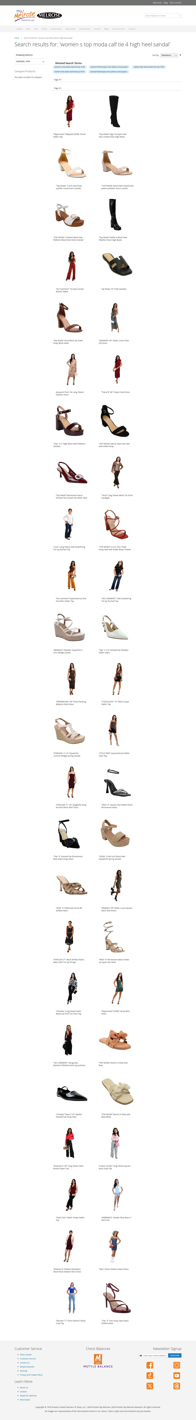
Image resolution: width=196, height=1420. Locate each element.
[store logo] (39, 18)
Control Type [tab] (23, 64)
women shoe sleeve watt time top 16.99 (69, 74)
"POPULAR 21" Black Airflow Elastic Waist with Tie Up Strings (68, 963)
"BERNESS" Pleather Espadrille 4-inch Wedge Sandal (68, 654)
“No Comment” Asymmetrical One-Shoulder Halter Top (71, 602)
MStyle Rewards (27, 1366)
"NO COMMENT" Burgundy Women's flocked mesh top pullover (69, 1066)
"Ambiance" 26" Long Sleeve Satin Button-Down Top (68, 1169)
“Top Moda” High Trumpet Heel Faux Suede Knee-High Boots (113, 138)
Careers (23, 1391)
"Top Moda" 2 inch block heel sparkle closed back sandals (69, 189)
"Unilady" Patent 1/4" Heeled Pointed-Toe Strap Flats (69, 1118)
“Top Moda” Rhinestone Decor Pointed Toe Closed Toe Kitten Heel (71, 499)
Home (17, 41)
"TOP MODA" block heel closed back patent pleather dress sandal (117, 189)
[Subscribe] (174, 1355)
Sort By (155, 58)
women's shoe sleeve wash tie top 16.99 (70, 69)
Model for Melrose (28, 1395)
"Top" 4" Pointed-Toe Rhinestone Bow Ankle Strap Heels (67, 860)
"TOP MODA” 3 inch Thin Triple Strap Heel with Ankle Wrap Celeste (115, 550)
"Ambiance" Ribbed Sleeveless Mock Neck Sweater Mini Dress (67, 1273)
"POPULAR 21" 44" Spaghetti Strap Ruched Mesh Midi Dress (71, 808)
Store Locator (175, 2)
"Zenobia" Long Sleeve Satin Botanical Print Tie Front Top (68, 1015)
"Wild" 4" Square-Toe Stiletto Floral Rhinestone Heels (116, 808)
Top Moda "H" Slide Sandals (113, 291)
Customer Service (28, 1358)
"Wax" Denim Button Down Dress (114, 1272)
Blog (166, 2)
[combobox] (162, 18)
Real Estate (25, 1399)
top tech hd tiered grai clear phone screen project (109, 69)
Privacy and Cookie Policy (31, 1375)
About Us (24, 1387)
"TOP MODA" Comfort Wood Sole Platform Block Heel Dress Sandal (68, 241)
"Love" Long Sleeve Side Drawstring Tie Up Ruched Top (69, 550)
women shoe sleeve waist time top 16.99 (149, 69)
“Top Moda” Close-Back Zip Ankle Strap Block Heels (68, 344)
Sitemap (23, 1370)
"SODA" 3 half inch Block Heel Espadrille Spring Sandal (112, 860)
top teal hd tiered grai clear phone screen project (108, 74)
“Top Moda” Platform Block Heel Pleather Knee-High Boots (113, 241)
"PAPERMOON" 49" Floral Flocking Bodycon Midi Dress (71, 705)
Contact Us (25, 1362)
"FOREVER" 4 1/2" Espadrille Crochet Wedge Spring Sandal (66, 757)
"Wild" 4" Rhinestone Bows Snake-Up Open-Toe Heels (114, 963)
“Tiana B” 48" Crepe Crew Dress (115, 395)
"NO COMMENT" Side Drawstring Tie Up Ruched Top (116, 602)
